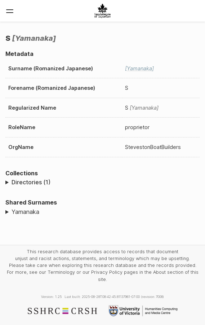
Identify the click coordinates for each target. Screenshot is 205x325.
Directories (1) (31, 182)
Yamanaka (25, 211)
